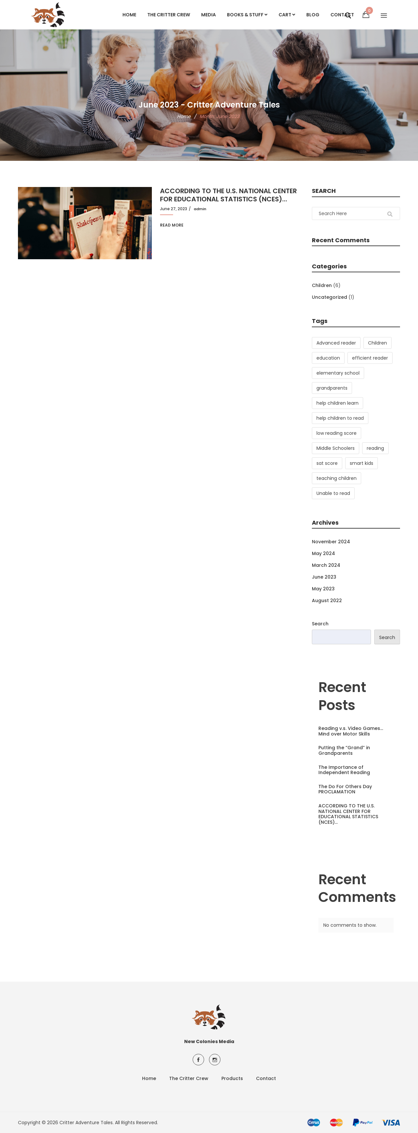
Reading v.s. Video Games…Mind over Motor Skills (350, 731)
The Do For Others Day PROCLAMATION (345, 789)
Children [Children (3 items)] (377, 343)
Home (129, 14)
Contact (266, 1078)
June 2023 (324, 577)
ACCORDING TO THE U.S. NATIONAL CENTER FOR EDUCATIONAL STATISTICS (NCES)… (228, 195)
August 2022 (327, 600)
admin (200, 208)
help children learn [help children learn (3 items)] (337, 403)
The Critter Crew (168, 14)
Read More (172, 225)
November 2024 (331, 541)
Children (322, 285)
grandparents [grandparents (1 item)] (331, 388)
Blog (312, 14)
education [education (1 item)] (328, 358)
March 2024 (326, 565)
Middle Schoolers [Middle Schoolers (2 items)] (335, 448)
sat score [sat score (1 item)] (327, 463)
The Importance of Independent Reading (344, 770)
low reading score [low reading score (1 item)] (336, 433)
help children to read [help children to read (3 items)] (340, 418)
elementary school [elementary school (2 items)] (338, 373)
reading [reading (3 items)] (375, 448)
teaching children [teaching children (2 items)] (336, 478)
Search (320, 623)
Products (232, 1078)
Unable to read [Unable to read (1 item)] (333, 493)
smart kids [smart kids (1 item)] (361, 463)
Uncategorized (329, 297)
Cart (287, 14)
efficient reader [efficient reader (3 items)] (370, 358)
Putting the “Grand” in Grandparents (344, 750)
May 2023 (323, 588)
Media (208, 14)
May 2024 (323, 553)
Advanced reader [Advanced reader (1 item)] (336, 343)
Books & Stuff (247, 14)
